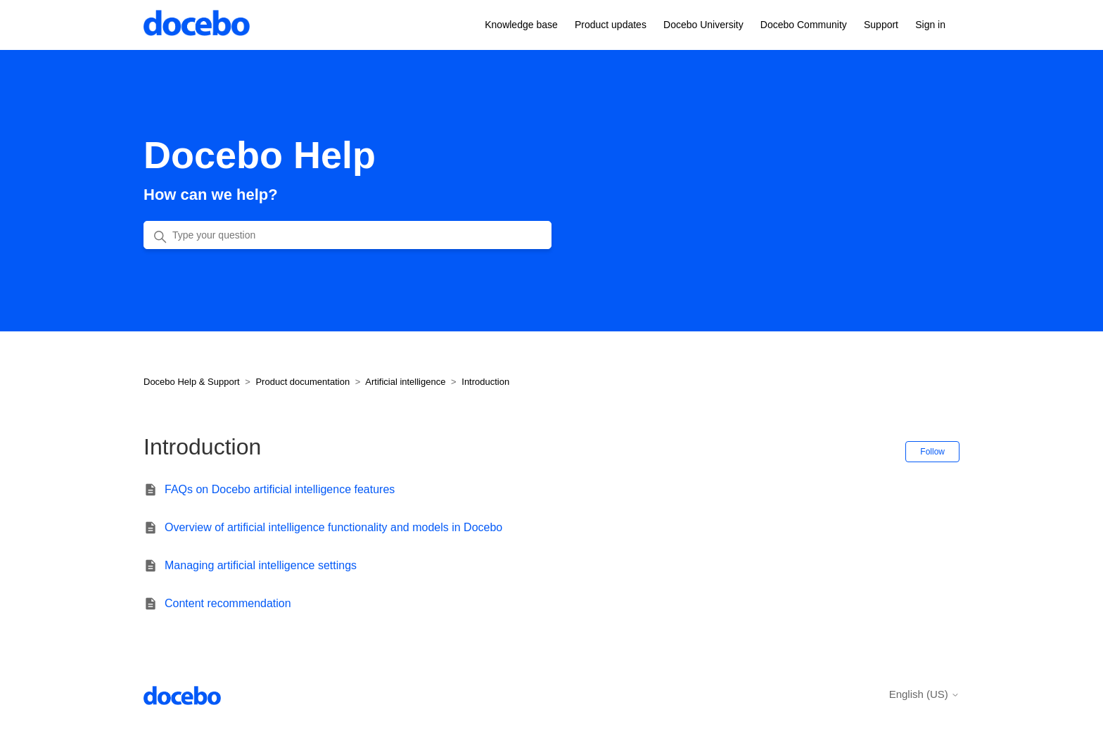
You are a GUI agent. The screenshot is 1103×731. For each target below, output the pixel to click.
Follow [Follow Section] (932, 452)
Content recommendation (228, 603)
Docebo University (703, 24)
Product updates (610, 24)
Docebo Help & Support (192, 381)
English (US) (924, 694)
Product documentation (302, 381)
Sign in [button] (930, 24)
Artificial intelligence (405, 381)
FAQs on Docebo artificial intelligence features (280, 489)
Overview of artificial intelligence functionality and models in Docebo (333, 527)
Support (881, 24)
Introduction (485, 381)
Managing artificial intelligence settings (261, 565)
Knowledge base (521, 24)
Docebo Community (803, 24)
